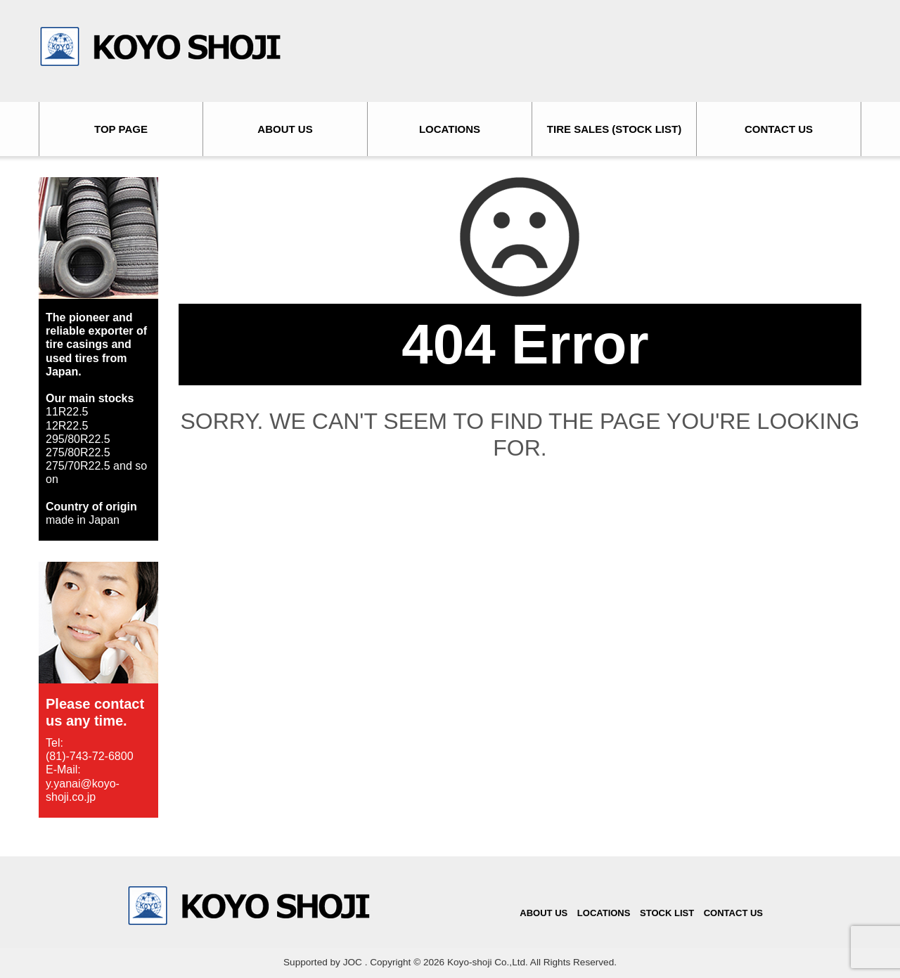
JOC (352, 962)
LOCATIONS (449, 129)
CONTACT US (779, 129)
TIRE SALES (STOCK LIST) (614, 129)
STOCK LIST (667, 913)
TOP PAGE (121, 129)
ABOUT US (284, 129)
